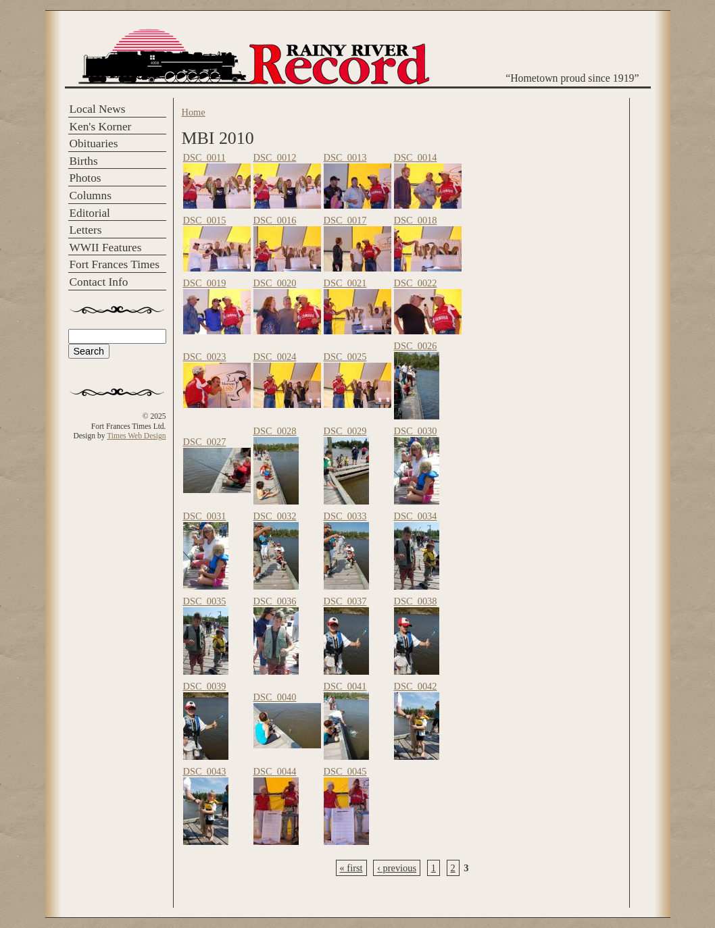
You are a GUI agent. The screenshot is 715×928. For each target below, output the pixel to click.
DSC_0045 (345, 771)
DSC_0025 (345, 356)
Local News (98, 109)
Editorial (90, 213)
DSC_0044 (275, 771)
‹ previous (396, 867)
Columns (91, 195)
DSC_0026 (415, 345)
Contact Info (99, 282)
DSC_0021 (345, 283)
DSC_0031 (204, 516)
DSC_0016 (275, 220)
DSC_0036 (275, 601)
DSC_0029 (345, 431)
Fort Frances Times (114, 264)
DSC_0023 (204, 356)
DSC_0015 (204, 220)
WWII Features (106, 247)
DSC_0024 (275, 356)
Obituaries (94, 143)
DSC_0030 (415, 431)
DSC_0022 (415, 283)
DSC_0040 (275, 697)
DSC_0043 (204, 771)
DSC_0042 (415, 686)
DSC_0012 (275, 157)
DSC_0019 (204, 283)
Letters (86, 230)
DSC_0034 (415, 516)
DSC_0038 (415, 601)
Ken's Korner (101, 126)
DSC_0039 (204, 686)
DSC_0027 (204, 441)
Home (193, 112)
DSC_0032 (275, 516)
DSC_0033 (345, 516)
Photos (85, 178)
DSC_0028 (275, 431)
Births (84, 161)
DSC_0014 (415, 157)
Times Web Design (136, 436)
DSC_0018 (415, 220)
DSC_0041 (345, 686)
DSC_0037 (345, 601)
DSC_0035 (204, 601)
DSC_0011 (204, 157)
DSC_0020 (275, 283)
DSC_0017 (345, 220)
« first (351, 867)
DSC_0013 (345, 157)
